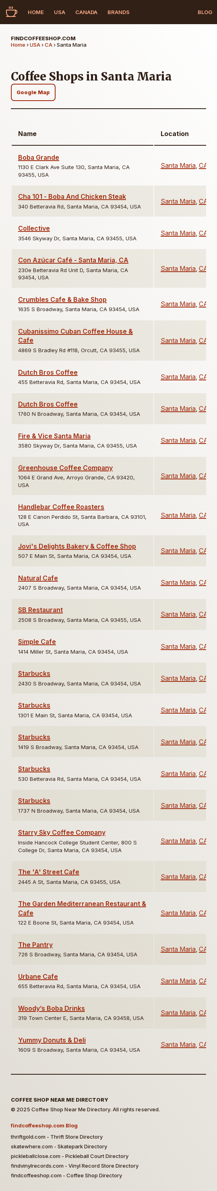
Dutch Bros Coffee (48, 372)
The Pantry (35, 945)
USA (59, 12)
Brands (118, 12)
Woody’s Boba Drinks (51, 1008)
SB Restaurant (40, 610)
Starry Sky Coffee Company (61, 832)
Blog (205, 12)
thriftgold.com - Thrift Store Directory (57, 1136)
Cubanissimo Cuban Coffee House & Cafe (75, 335)
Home (36, 12)
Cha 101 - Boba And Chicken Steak (72, 196)
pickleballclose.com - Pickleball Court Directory (69, 1156)
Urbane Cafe (38, 976)
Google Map (33, 92)
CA (48, 44)
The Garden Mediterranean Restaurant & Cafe (82, 908)
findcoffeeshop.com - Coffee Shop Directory (66, 1175)
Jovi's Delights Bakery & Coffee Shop (77, 546)
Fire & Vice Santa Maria (54, 436)
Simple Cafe (37, 642)
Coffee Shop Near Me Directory (59, 1099)
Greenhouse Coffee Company (65, 468)
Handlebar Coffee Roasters (61, 507)
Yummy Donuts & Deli (52, 1040)
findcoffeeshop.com (43, 38)
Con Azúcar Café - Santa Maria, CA (73, 260)
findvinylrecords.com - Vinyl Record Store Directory (74, 1165)
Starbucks (34, 673)
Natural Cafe (38, 578)
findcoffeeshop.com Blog (44, 1125)
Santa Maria (178, 165)
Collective (34, 228)
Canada (86, 12)
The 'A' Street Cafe (48, 872)
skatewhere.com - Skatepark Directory (59, 1146)
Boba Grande (38, 157)
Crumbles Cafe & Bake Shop (62, 299)
